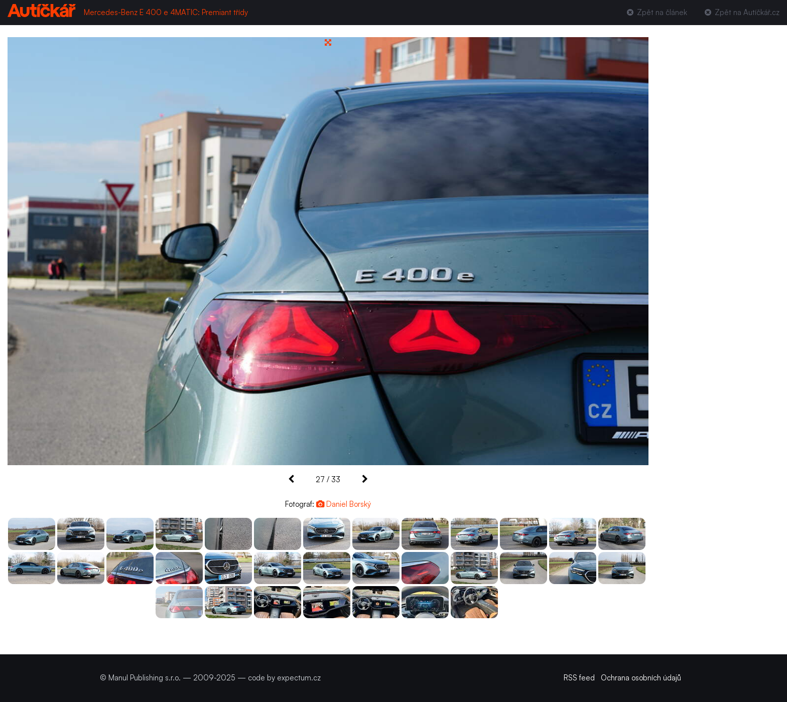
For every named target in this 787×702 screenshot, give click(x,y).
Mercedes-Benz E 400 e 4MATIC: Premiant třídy (166, 12)
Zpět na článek (656, 12)
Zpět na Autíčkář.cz (741, 12)
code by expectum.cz (284, 677)
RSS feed (579, 677)
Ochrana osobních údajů (641, 677)
